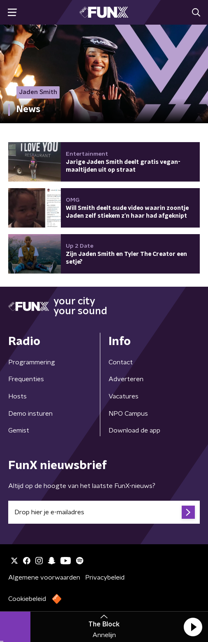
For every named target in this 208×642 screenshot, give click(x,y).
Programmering (31, 362)
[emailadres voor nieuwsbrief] (104, 512)
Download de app (134, 430)
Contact (121, 362)
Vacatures (124, 396)
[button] (193, 627)
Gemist (18, 430)
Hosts (17, 396)
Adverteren (126, 379)
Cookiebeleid (27, 599)
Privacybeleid (105, 577)
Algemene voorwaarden (44, 577)
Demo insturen (30, 413)
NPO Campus (128, 413)
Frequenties (26, 379)
